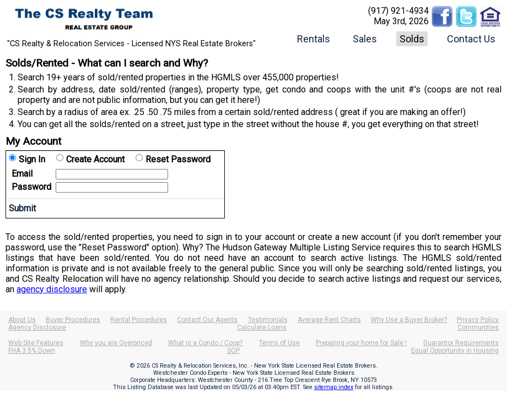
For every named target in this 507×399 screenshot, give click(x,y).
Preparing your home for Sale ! (361, 343)
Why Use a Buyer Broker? (409, 320)
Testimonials (268, 320)
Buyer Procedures (73, 320)
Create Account (95, 159)
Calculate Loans (262, 327)
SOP (233, 350)
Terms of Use (279, 343)
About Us (22, 320)
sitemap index (333, 387)
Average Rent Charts (329, 320)
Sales (365, 39)
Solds (412, 39)
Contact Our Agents (207, 320)
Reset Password (178, 159)
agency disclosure (52, 289)
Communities (478, 327)
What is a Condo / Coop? (205, 343)
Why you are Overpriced (116, 343)
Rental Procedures (138, 320)
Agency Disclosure (37, 327)
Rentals (313, 39)
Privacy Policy (478, 320)
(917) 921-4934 (398, 11)
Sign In (32, 159)
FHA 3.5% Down (31, 350)
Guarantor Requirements (461, 343)
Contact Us (471, 39)
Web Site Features (35, 343)
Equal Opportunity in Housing (455, 350)
